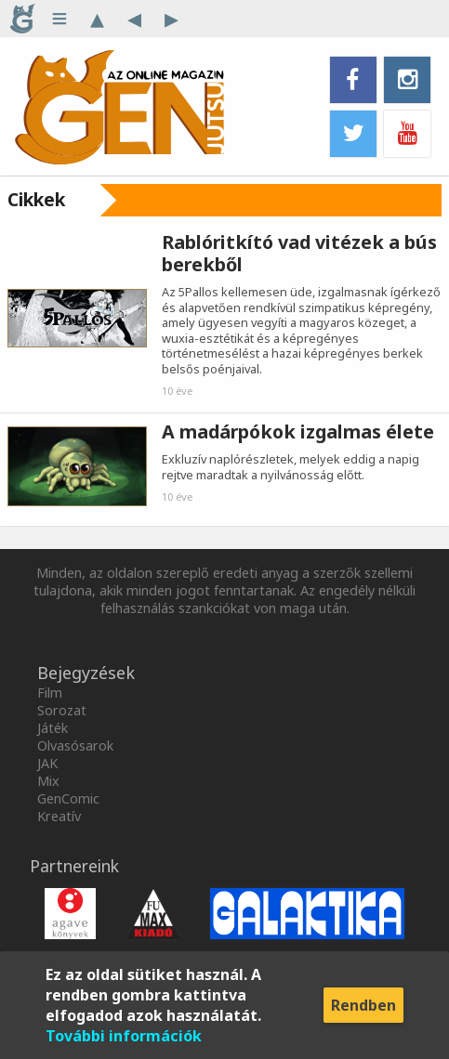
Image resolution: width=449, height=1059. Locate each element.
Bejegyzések (86, 672)
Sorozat (61, 710)
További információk (124, 1036)
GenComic (68, 798)
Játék (52, 728)
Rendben (363, 1005)
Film (49, 692)
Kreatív (59, 816)
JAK (47, 763)
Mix (48, 781)
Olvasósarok (75, 745)
